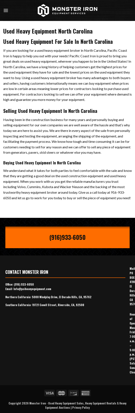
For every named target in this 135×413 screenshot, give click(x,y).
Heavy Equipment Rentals (100, 403)
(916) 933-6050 (24, 284)
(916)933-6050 (67, 237)
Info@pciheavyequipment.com (32, 289)
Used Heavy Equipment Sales (66, 403)
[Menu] (5, 10)
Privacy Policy (81, 407)
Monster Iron (37, 403)
